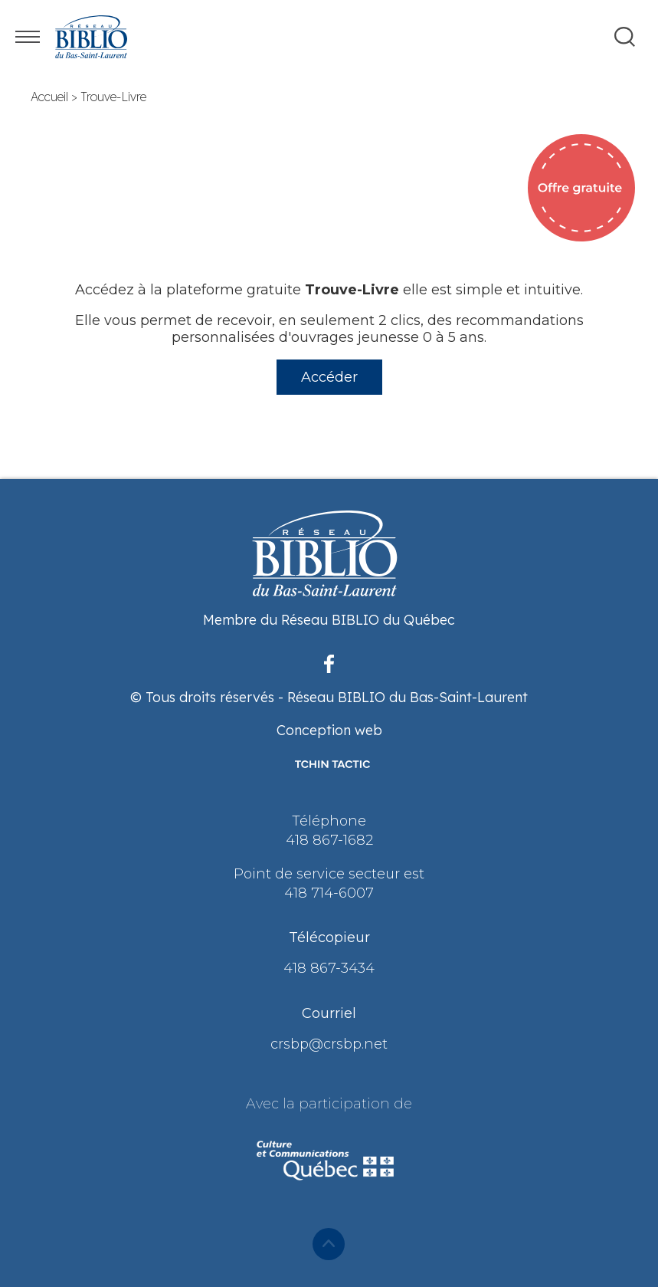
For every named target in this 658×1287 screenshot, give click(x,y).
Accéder (329, 377)
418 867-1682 (329, 840)
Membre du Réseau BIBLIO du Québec (329, 620)
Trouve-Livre (113, 96)
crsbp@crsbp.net (329, 1044)
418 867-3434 (329, 968)
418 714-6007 (329, 893)
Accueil (49, 96)
